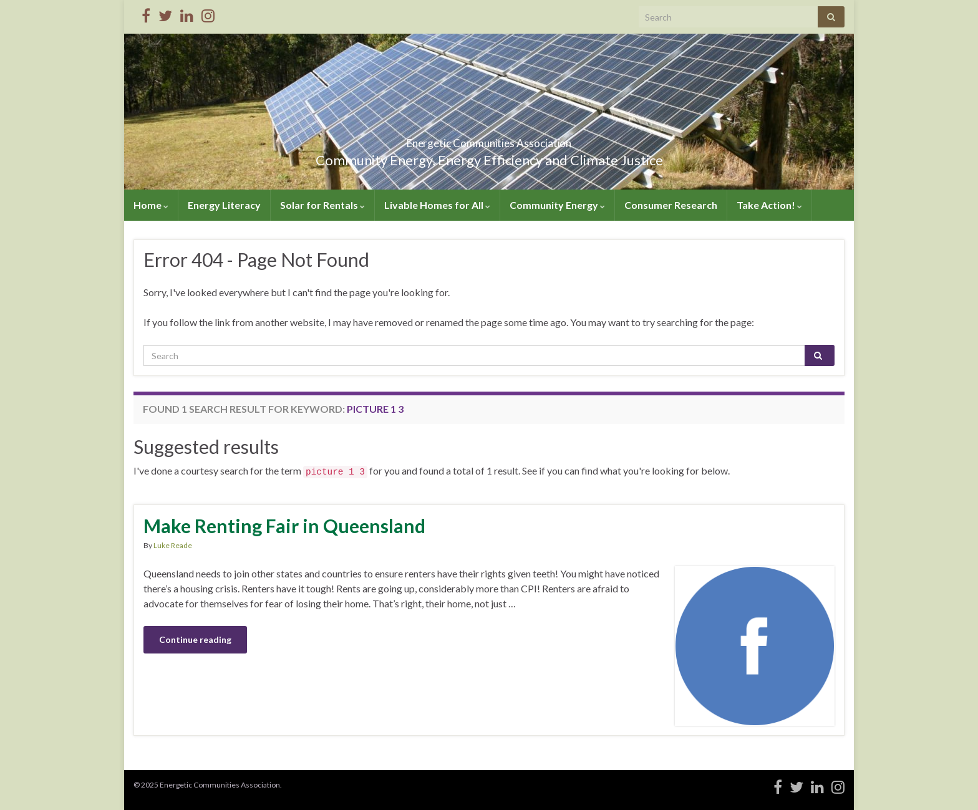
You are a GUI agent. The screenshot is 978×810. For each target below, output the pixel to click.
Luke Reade (172, 545)
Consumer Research (670, 205)
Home (150, 205)
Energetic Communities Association (489, 139)
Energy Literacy (224, 205)
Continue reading (195, 639)
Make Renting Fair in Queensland (284, 525)
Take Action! (769, 205)
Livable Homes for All (437, 205)
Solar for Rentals (322, 205)
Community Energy (557, 205)
